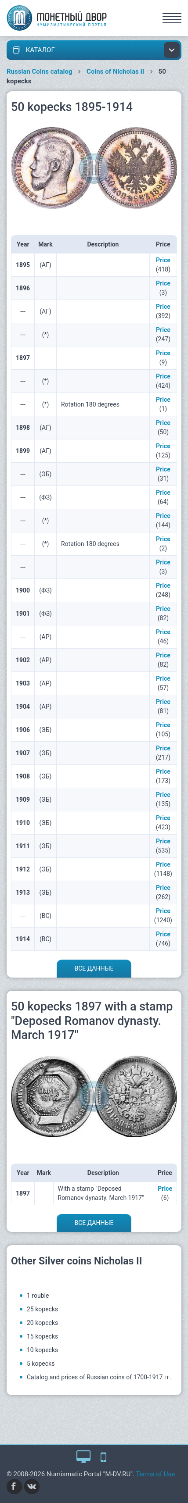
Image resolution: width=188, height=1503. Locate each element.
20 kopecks (42, 1322)
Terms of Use (155, 1474)
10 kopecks (42, 1349)
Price (163, 260)
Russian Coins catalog (39, 71)
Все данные (93, 968)
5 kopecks (40, 1363)
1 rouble (38, 1295)
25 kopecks (42, 1309)
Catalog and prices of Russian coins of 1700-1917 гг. (99, 1377)
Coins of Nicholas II (115, 71)
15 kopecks (42, 1336)
